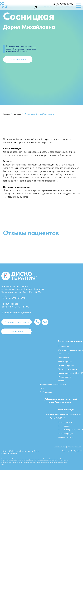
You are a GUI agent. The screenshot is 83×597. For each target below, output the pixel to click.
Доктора (17, 114)
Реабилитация (66, 409)
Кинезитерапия (65, 361)
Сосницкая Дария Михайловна (39, 114)
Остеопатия (63, 357)
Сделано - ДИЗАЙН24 (72, 451)
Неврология (63, 346)
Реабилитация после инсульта (53, 384)
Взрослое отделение (70, 341)
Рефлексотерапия (66, 365)
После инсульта (65, 422)
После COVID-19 (57, 418)
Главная (6, 114)
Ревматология (64, 354)
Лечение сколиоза (66, 437)
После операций (65, 433)
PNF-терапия (46, 392)
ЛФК (42, 388)
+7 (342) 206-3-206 (63, 4)
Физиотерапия (64, 377)
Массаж (61, 380)
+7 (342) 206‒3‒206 (13, 297)
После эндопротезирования (70, 429)
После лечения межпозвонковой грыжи (63, 414)
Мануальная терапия (67, 369)
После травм (64, 426)
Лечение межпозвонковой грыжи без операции (62, 401)
